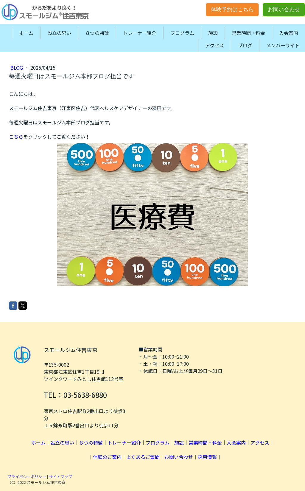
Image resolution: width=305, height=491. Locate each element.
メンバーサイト (283, 45)
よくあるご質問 (143, 456)
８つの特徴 (97, 32)
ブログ (245, 45)
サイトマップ (60, 476)
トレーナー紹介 (139, 32)
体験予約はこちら (232, 9)
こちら (16, 136)
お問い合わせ (284, 9)
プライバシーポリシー (26, 476)
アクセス (214, 45)
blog (17, 67)
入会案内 (288, 32)
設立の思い (59, 32)
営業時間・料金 (248, 32)
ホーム (26, 32)
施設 (213, 32)
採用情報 (207, 456)
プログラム (182, 32)
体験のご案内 (107, 456)
